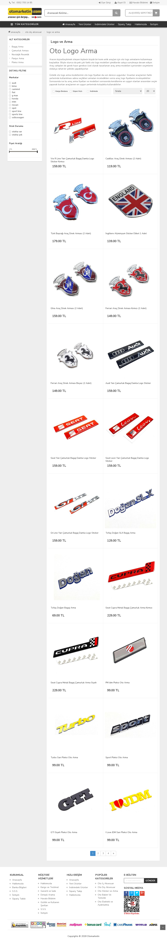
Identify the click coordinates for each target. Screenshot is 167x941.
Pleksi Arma (18, 62)
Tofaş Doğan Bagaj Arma (63, 607)
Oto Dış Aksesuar (33, 32)
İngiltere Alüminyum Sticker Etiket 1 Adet (126, 233)
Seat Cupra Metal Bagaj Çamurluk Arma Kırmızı (129, 607)
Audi (14, 83)
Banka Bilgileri (19, 887)
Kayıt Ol (120, 2)
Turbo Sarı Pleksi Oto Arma (64, 757)
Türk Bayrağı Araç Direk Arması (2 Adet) (71, 233)
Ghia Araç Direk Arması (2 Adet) (67, 308)
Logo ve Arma (53, 32)
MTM (14, 102)
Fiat (13, 92)
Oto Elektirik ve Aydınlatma (105, 903)
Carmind (16, 89)
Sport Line (16, 111)
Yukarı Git (162, 927)
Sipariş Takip (124, 24)
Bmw (14, 86)
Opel (14, 108)
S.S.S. (15, 891)
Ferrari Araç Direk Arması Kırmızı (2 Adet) (126, 308)
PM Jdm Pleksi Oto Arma (118, 682)
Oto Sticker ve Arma (108, 891)
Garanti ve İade (48, 891)
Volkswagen (18, 118)
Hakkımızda (141, 24)
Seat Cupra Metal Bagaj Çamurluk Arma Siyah (74, 682)
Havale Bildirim (48, 898)
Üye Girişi (105, 2)
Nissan (15, 105)
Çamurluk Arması (20, 50)
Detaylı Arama (48, 894)
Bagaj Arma (17, 46)
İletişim (155, 2)
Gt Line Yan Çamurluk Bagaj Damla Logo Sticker (74, 532)
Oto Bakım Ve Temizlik (104, 896)
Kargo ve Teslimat (50, 887)
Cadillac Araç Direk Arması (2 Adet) (123, 158)
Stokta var (17, 132)
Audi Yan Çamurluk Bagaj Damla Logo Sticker (128, 383)
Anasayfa (68, 24)
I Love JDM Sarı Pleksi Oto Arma (121, 832)
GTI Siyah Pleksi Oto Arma (64, 832)
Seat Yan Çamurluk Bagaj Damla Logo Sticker (73, 458)
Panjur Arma (18, 58)
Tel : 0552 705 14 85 (20, 2)
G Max (15, 96)
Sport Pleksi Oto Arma (117, 757)
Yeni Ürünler (85, 24)
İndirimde (94, 91)
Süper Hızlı (77, 91)
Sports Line (17, 114)
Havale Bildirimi (139, 2)
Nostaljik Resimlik (20, 54)
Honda (15, 99)
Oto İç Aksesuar (106, 883)
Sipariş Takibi (19, 898)
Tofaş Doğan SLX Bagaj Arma (120, 532)
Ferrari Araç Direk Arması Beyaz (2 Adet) (71, 383)
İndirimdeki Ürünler (104, 24)
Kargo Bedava (62, 91)
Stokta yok (17, 135)
